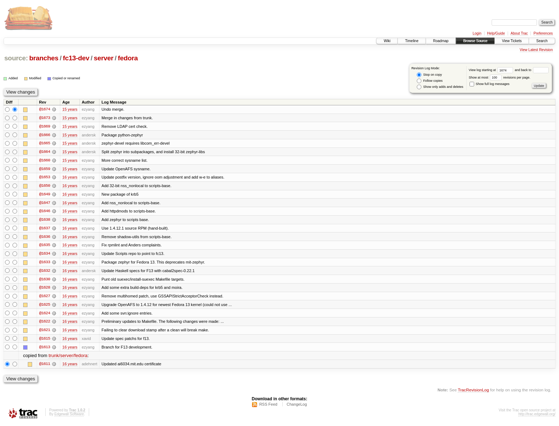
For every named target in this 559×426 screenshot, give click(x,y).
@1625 (44, 306)
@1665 (44, 143)
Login (477, 33)
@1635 (44, 246)
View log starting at (492, 70)
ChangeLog (297, 407)
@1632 (44, 272)
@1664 (44, 152)
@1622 (44, 323)
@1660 (44, 161)
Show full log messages (489, 84)
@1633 (44, 263)
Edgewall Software (69, 417)
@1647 (44, 203)
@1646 (44, 212)
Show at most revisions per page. (499, 77)
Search (542, 41)
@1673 (44, 118)
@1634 (44, 255)
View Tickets (512, 41)
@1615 (44, 341)
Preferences (543, 33)
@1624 (44, 315)
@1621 (44, 332)
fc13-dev (76, 58)
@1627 (44, 298)
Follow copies (429, 81)
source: (16, 58)
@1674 (44, 109)
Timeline (411, 41)
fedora (128, 58)
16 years (69, 178)
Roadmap (440, 41)
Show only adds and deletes (440, 87)
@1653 (44, 178)
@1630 (44, 281)
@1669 (44, 126)
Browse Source (475, 41)
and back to (532, 70)
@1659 (44, 169)
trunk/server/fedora (67, 358)
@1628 (44, 289)
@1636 (44, 238)
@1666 (44, 135)
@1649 (44, 195)
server (103, 58)
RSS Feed (268, 407)
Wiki (387, 41)
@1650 (44, 186)
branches (43, 58)
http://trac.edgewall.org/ (536, 417)
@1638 (44, 221)
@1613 (44, 349)
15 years (69, 109)
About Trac (519, 33)
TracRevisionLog (473, 392)
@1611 (44, 366)
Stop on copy (429, 74)
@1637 (44, 229)
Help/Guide (496, 33)
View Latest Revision (536, 50)
